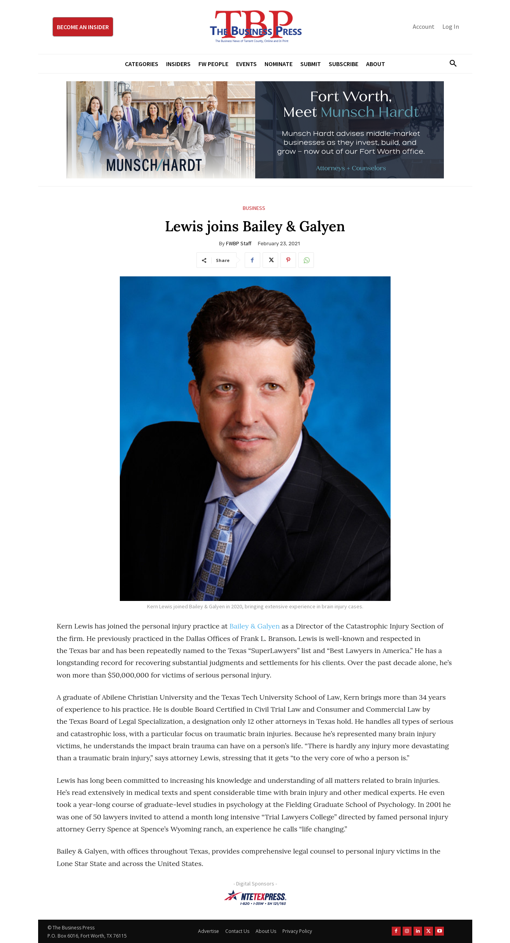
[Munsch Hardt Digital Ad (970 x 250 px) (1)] (255, 129)
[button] (450, 63)
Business (254, 208)
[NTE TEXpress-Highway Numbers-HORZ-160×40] (255, 897)
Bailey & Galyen (255, 626)
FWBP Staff (238, 243)
